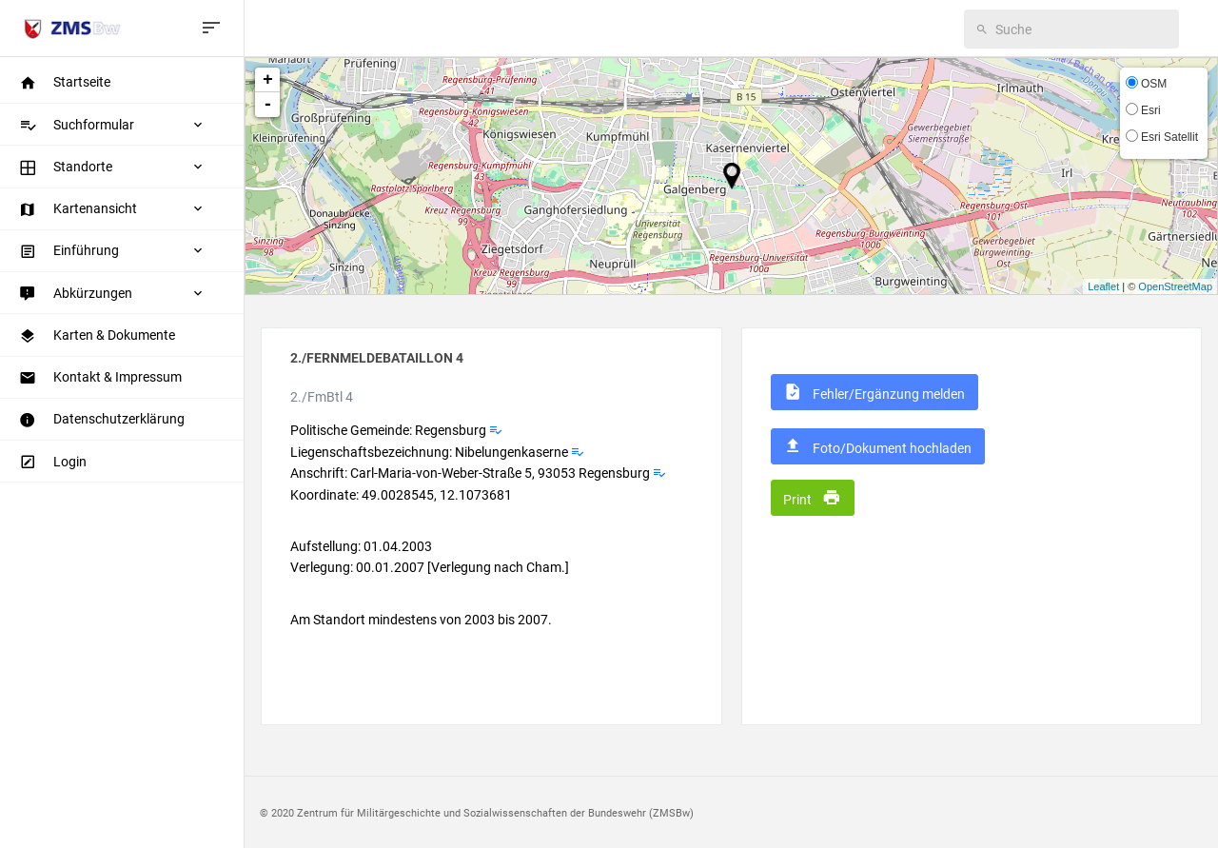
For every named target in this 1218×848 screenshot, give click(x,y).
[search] (1081, 29)
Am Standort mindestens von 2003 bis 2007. (421, 619)
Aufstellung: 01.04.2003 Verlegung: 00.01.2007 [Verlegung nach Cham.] (429, 557)
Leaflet (1103, 286)
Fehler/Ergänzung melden (874, 392)
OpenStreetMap (1175, 286)
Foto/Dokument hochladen (877, 446)
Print (812, 497)
